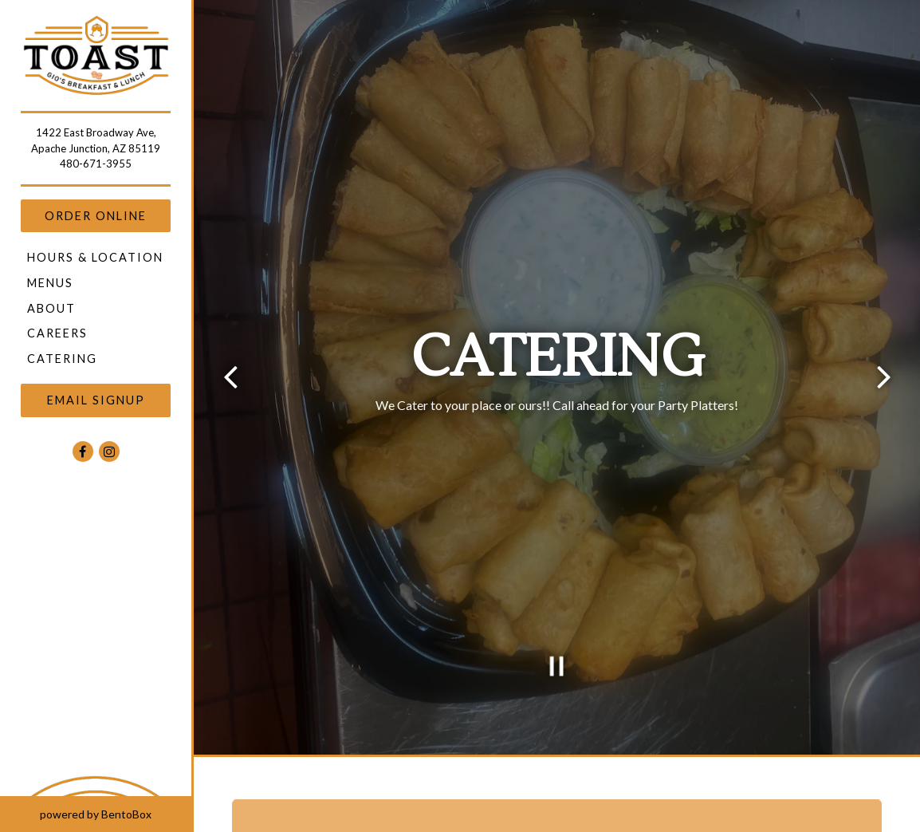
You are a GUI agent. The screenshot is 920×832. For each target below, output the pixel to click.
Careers (57, 333)
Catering (62, 358)
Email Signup (96, 400)
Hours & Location (95, 257)
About (51, 308)
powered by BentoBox (115, 813)
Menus (50, 283)
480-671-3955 (96, 163)
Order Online (96, 216)
